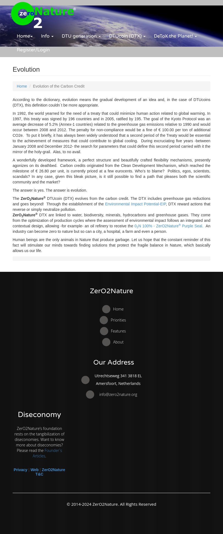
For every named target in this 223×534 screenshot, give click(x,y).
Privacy (20, 470)
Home (25, 36)
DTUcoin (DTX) (127, 36)
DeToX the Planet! (175, 36)
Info (47, 36)
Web (34, 470)
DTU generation (81, 36)
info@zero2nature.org (118, 394)
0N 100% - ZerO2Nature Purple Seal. (169, 226)
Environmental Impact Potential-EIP (135, 204)
